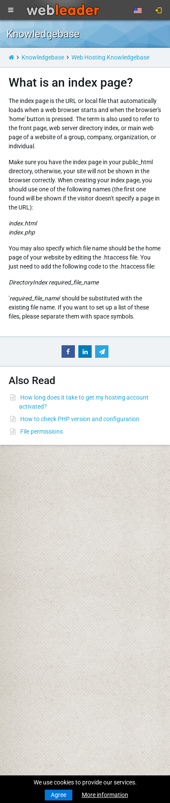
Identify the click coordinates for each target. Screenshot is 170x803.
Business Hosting (29, 535)
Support (102, 476)
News (14, 485)
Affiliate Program (114, 576)
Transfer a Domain (31, 510)
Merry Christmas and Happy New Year (57, 646)
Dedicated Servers (30, 569)
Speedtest (105, 510)
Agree (58, 794)
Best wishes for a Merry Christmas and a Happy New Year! (83, 696)
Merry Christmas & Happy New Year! (54, 671)
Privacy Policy (110, 551)
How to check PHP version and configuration (79, 419)
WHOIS (101, 501)
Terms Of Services (115, 542)
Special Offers (110, 585)
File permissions (41, 431)
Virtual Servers (25, 560)
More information (105, 794)
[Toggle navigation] (11, 10)
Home (14, 476)
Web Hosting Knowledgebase (110, 57)
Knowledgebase (43, 57)
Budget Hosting (27, 526)
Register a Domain (30, 501)
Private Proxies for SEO (37, 603)
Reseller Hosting (27, 544)
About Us (104, 526)
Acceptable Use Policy (121, 560)
